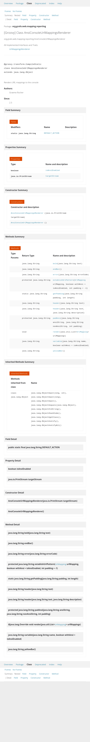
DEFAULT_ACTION (51, 133)
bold (55, 263)
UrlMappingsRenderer (19, 49)
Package (20, 3)
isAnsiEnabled (53, 170)
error (55, 274)
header (56, 302)
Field (24, 15)
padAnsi (56, 317)
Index (51, 3)
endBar (56, 268)
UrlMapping (80, 279)
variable (57, 340)
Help (59, 3)
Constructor (44, 15)
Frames (8, 11)
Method (55, 15)
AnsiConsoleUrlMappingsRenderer (27, 212)
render (56, 331)
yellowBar (58, 350)
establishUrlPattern (63, 279)
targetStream (52, 175)
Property (32, 15)
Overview (8, 3)
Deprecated (40, 3)
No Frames (17, 11)
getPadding (58, 293)
